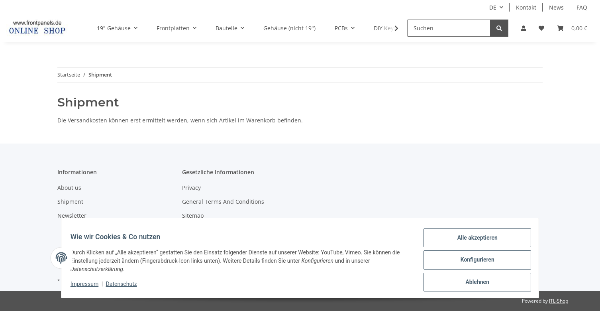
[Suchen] (448, 28)
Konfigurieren (473, 262)
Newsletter (71, 215)
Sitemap (193, 215)
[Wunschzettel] (541, 28)
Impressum (88, 286)
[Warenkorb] (572, 28)
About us (69, 187)
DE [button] (492, 7)
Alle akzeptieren (473, 241)
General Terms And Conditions (223, 201)
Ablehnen (473, 283)
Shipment (70, 201)
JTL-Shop (558, 300)
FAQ (581, 7)
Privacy (191, 187)
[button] (523, 28)
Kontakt (526, 7)
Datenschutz (125, 286)
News (556, 7)
